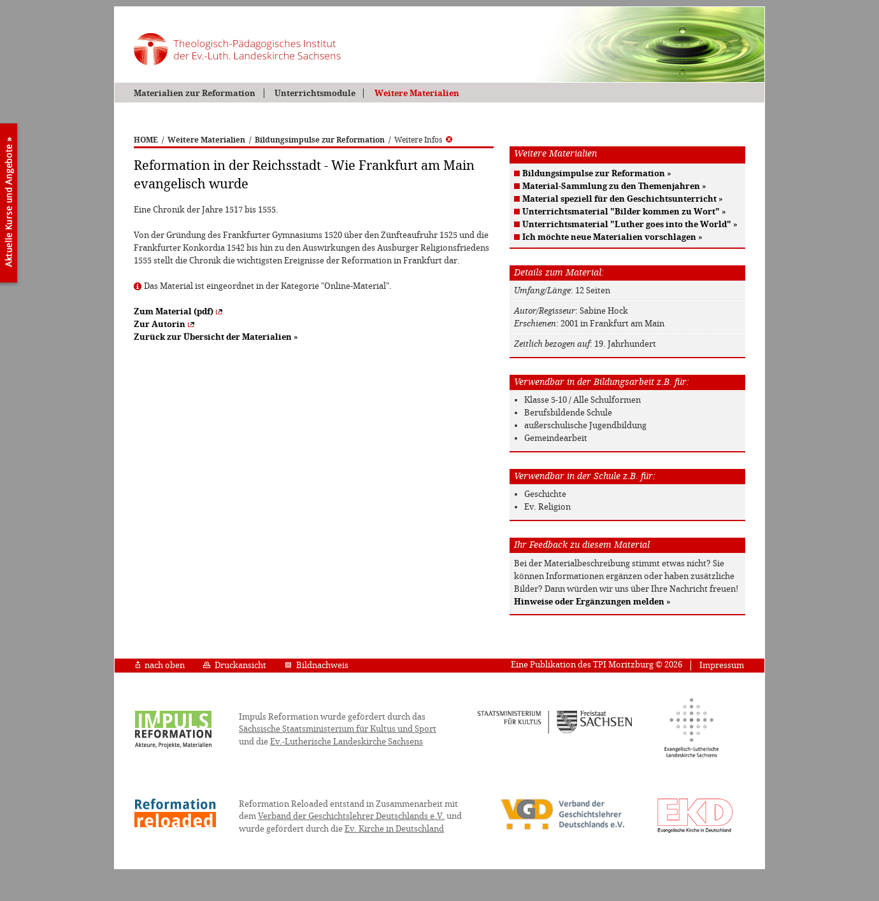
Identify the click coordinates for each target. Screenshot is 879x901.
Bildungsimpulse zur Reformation (320, 140)
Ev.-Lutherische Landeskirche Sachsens (346, 741)
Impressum (721, 665)
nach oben (160, 665)
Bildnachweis (316, 665)
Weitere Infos (423, 140)
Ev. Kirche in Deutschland (394, 829)
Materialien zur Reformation (194, 93)
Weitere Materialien (417, 93)
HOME (146, 140)
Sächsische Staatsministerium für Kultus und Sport (337, 729)
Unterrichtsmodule (315, 93)
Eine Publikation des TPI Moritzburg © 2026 (596, 664)
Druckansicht (234, 665)
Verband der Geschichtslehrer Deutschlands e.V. (351, 816)
